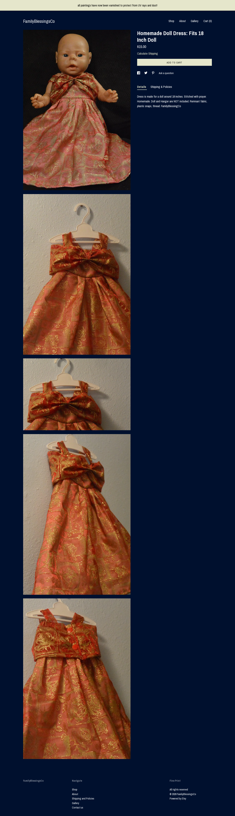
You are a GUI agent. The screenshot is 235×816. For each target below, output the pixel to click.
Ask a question (166, 73)
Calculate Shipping (147, 53)
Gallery (194, 21)
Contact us (77, 807)
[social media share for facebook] (139, 73)
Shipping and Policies (83, 798)
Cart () (207, 21)
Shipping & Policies (161, 87)
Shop (171, 21)
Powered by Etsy (178, 798)
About (182, 21)
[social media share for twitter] (146, 73)
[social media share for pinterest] (153, 73)
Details (142, 87)
